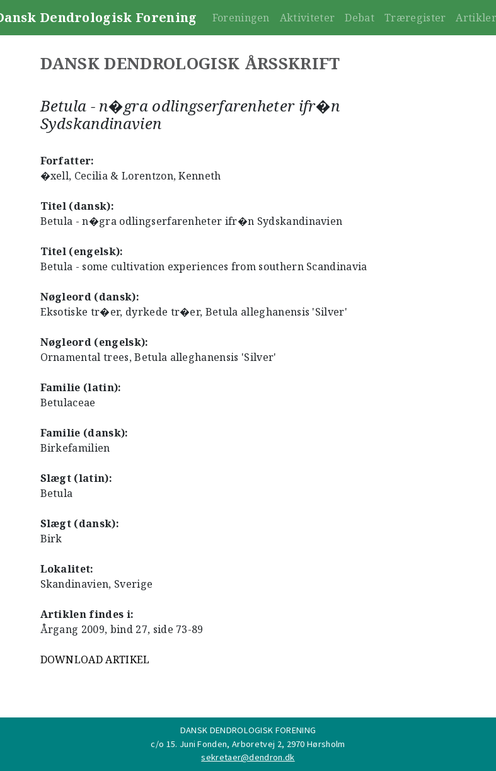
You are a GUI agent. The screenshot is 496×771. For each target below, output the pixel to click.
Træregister (415, 18)
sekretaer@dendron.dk (247, 757)
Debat (359, 18)
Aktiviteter (307, 18)
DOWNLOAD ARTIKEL (95, 659)
